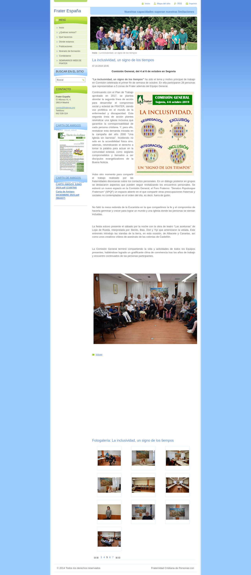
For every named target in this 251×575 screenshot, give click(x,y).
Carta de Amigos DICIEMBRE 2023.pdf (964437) (67, 194)
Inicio (94, 53)
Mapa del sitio (163, 3)
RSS (179, 3)
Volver (99, 354)
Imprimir (193, 3)
